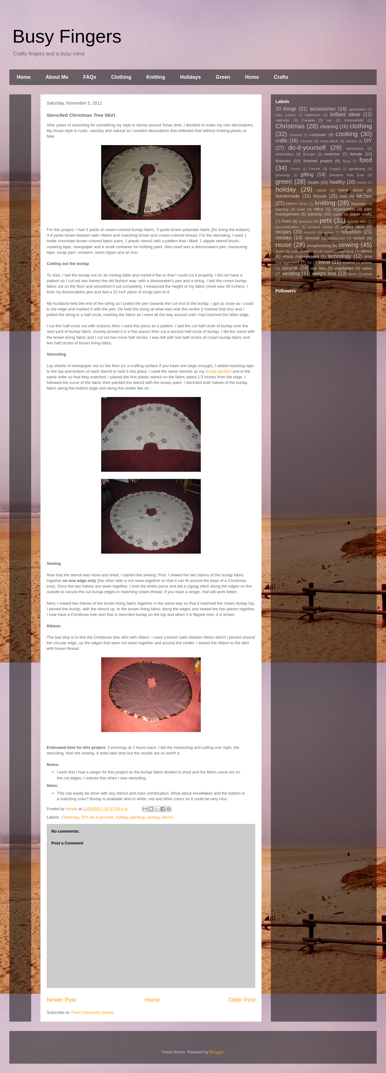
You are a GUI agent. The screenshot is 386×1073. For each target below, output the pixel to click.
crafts (281, 140)
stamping (346, 251)
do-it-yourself (101, 817)
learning (282, 209)
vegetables (344, 268)
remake (283, 237)
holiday (121, 817)
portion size (356, 221)
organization (344, 209)
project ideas (353, 227)
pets (326, 220)
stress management (300, 256)
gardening (357, 169)
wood (367, 274)
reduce (329, 232)
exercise (332, 154)
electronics (355, 148)
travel (324, 262)
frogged (334, 169)
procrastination (287, 227)
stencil (167, 817)
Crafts (281, 77)
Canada (308, 120)
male (301, 209)
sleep (279, 251)
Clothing (121, 77)
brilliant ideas (345, 114)
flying (346, 161)
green (283, 181)
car (329, 120)
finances (282, 160)
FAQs (89, 77)
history (362, 182)
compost (296, 135)
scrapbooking (319, 245)
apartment (357, 109)
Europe (309, 154)
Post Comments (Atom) (93, 1012)
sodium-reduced (304, 251)
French (314, 169)
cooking (347, 133)
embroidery (284, 154)
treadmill (348, 262)
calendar (282, 120)
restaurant (336, 238)
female (356, 154)
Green (223, 77)
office (318, 209)
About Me (56, 77)
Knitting (155, 77)
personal (306, 221)
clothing (361, 126)
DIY (84, 817)
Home (24, 77)
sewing (153, 817)
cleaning (329, 126)
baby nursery (285, 115)
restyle (359, 238)
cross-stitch (329, 141)
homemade (287, 196)
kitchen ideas (296, 203)
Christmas (70, 817)
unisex (366, 262)
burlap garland (218, 371)
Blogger (217, 1052)
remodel (312, 238)
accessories (322, 108)
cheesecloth (354, 120)
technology (339, 256)
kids (343, 196)
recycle (310, 232)
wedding (291, 273)
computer (317, 134)
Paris (286, 221)
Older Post (241, 1000)
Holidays (190, 77)
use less (318, 268)
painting (137, 817)
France (295, 169)
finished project (317, 160)
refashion (351, 231)
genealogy (282, 175)
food (365, 159)
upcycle (289, 268)
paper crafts (361, 214)
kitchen (364, 196)
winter (352, 274)
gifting (307, 174)
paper (337, 214)
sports (328, 251)
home (321, 190)
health (313, 182)
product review (320, 227)
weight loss (324, 273)
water (367, 268)
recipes (283, 231)
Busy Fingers (66, 36)
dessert (351, 141)
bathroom (312, 115)
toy (309, 262)
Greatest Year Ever (347, 175)
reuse (283, 244)
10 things (285, 108)
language (358, 203)
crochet (306, 141)
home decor (351, 190)
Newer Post (61, 1000)
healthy (337, 182)
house (320, 196)
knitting (325, 202)
